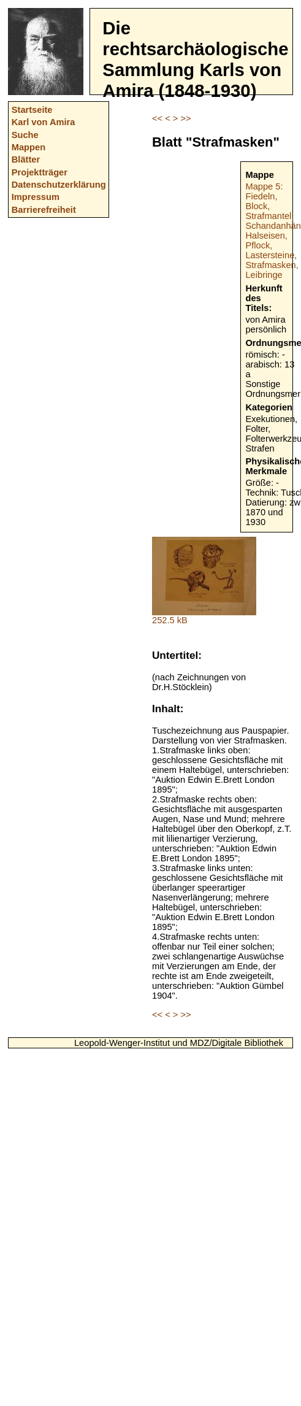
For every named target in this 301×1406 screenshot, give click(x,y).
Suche (25, 135)
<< (157, 118)
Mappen (28, 147)
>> (185, 118)
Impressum (35, 197)
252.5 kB (204, 616)
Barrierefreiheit (44, 210)
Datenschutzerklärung (59, 185)
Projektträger (39, 172)
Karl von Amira (43, 122)
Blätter (26, 159)
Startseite (32, 110)
